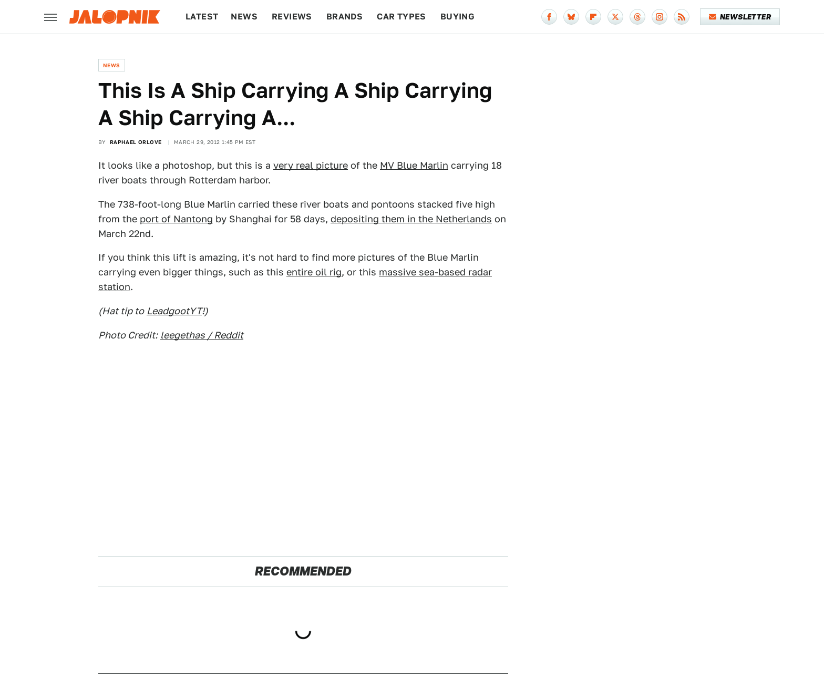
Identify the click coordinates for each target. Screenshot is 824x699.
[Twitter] (615, 17)
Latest (202, 17)
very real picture (310, 165)
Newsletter (740, 17)
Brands (344, 17)
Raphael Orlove (136, 142)
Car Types (401, 17)
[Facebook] (549, 17)
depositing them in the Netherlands (411, 218)
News (244, 17)
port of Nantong (176, 218)
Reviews (292, 17)
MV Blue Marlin (414, 165)
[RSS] (681, 17)
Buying (457, 17)
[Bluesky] (571, 17)
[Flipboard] (593, 17)
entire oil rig (314, 271)
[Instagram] (659, 17)
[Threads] (637, 17)
